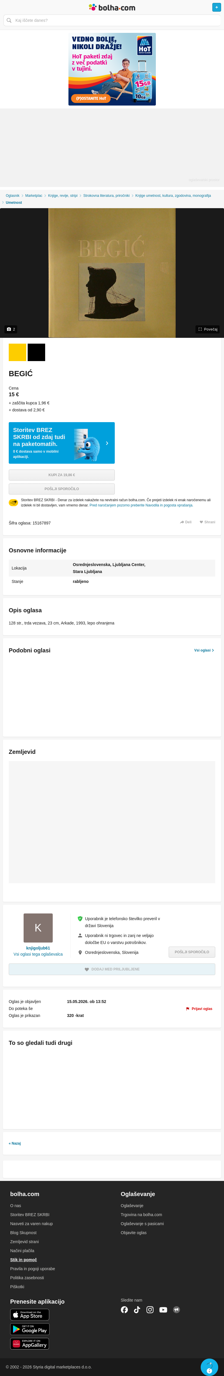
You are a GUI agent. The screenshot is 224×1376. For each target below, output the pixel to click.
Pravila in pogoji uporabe (32, 1268)
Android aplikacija (30, 1329)
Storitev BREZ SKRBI (30, 1214)
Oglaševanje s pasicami (142, 1223)
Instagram (150, 1309)
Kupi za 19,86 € (62, 475)
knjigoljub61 (38, 948)
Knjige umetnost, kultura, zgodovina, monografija (173, 196)
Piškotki (17, 1286)
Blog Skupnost (23, 1232)
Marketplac (34, 196)
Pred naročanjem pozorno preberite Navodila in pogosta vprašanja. (141, 505)
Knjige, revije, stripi (62, 196)
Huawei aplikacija (30, 1344)
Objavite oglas (134, 1232)
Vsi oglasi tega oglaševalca (38, 954)
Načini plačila (22, 1250)
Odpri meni (7, 7)
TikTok (137, 1309)
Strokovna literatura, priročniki (106, 196)
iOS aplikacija (30, 1314)
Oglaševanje (132, 1205)
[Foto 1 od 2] (17, 352)
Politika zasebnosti (27, 1277)
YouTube (163, 1309)
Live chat (209, 1367)
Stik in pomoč (23, 1259)
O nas (15, 1205)
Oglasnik (13, 196)
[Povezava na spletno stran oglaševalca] (112, 69)
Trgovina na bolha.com (141, 1214)
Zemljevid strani (24, 1241)
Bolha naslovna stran (112, 7)
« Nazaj (15, 1143)
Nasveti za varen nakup (31, 1223)
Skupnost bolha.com (176, 1309)
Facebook (124, 1309)
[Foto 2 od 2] (36, 352)
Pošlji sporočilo (62, 489)
